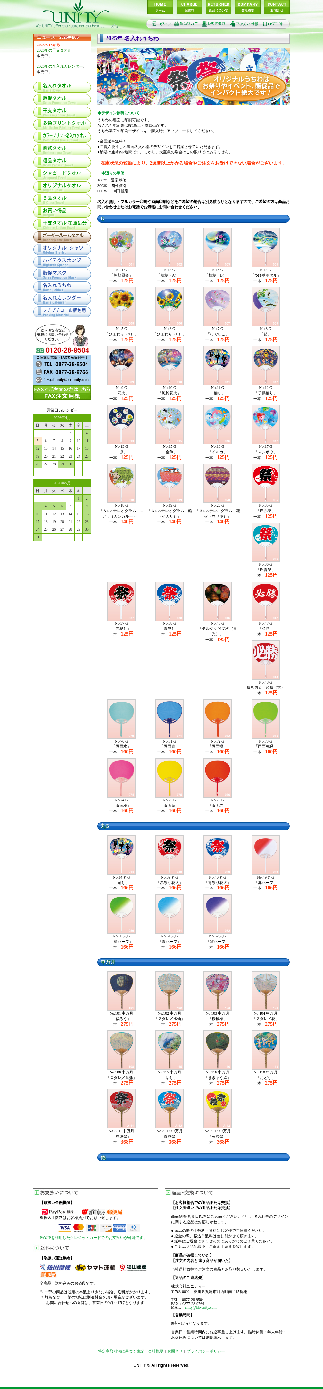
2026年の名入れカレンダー (60, 66)
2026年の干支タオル (54, 50)
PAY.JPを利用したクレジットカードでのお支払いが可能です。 (93, 1237)
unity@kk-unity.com (201, 1307)
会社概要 (155, 1351)
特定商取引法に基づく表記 (121, 1351)
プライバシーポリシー (205, 1351)
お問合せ (175, 1351)
